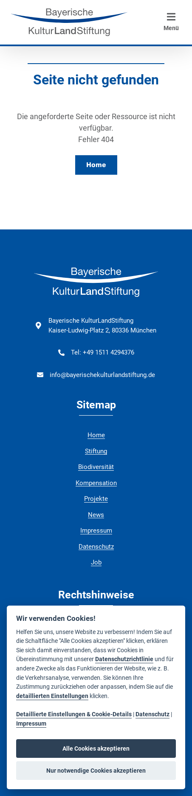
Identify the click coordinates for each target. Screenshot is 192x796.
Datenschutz (96, 546)
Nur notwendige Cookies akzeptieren (96, 770)
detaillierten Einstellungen (52, 696)
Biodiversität (96, 467)
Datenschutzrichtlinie (124, 659)
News (96, 515)
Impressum (96, 530)
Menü (171, 21)
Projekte (96, 499)
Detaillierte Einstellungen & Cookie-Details (74, 714)
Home (96, 165)
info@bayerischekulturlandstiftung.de (102, 375)
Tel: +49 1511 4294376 (102, 352)
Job (96, 562)
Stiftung (96, 451)
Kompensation (96, 483)
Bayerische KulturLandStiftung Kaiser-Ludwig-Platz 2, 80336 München (102, 325)
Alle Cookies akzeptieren (96, 748)
